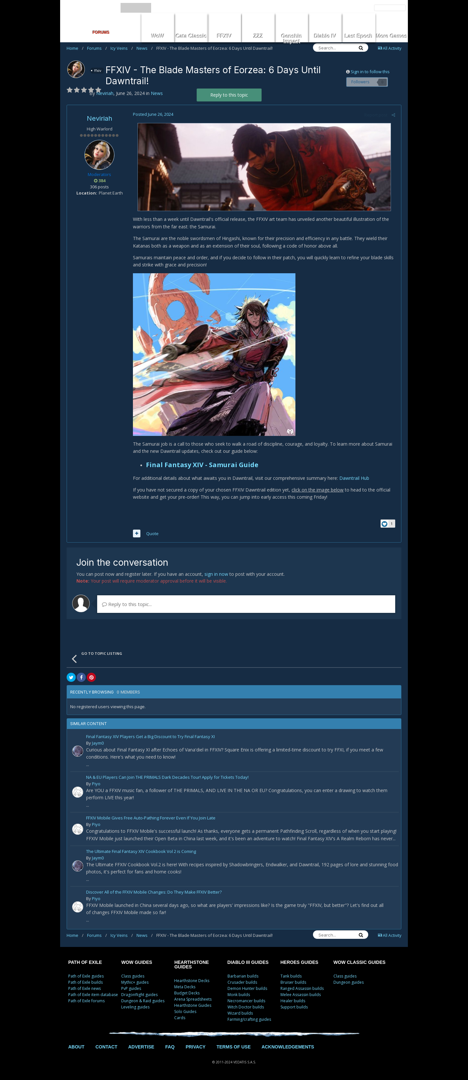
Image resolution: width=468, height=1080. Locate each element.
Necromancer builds (246, 1001)
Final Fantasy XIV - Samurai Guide (201, 464)
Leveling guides (135, 1007)
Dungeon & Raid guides (142, 1001)
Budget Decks (187, 993)
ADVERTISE (141, 1046)
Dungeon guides (348, 982)
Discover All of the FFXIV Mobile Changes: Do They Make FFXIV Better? (154, 892)
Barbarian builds (243, 976)
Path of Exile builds (85, 982)
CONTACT (106, 1046)
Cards (179, 1017)
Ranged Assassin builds (302, 988)
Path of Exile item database (93, 994)
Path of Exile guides (86, 976)
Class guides (132, 976)
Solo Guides (185, 1011)
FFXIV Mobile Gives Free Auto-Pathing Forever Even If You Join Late (150, 818)
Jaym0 (98, 743)
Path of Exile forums (86, 1001)
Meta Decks (184, 987)
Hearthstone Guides (192, 1005)
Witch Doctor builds (246, 1007)
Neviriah (99, 118)
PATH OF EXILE (85, 962)
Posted (152, 114)
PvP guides (131, 988)
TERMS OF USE (233, 1046)
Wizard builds (240, 1013)
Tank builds (291, 976)
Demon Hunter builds (247, 988)
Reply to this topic (229, 95)
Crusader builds (242, 982)
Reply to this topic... (127, 604)
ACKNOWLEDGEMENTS (288, 1046)
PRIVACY (195, 1046)
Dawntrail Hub (353, 478)
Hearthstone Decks (191, 980)
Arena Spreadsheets (193, 999)
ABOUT (76, 1046)
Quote (151, 533)
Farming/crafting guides (249, 1019)
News (144, 48)
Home (75, 48)
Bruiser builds (293, 982)
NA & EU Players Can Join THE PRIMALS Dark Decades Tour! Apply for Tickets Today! (167, 777)
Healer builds (292, 1001)
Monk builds (239, 994)
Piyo (96, 784)
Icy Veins (121, 48)
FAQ (170, 1046)
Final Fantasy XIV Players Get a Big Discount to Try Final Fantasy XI (150, 737)
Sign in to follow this (370, 71)
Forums (97, 48)
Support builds (294, 1007)
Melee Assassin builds (300, 994)
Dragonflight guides (139, 994)
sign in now (216, 574)
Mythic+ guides (135, 982)
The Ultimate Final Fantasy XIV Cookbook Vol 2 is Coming (141, 851)
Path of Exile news (84, 988)
